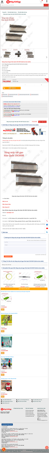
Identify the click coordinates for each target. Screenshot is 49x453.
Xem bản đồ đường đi (7, 112)
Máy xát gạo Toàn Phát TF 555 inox (7, 356)
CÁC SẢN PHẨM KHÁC (6, 399)
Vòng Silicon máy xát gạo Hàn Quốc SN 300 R (9, 285)
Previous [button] (2, 277)
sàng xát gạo (5, 94)
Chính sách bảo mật (29, 411)
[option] (9, 279)
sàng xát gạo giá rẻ (34, 94)
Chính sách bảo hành (29, 413)
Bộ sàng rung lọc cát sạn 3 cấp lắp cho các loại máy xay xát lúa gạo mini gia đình (40, 285)
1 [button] (2, 288)
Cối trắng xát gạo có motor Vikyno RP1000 (8, 378)
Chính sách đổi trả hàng (30, 414)
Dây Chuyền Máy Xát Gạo (7, 401)
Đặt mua (12, 88)
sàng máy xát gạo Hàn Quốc (24, 94)
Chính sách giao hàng (30, 410)
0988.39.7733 (10, 104)
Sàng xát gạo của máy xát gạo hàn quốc (11, 140)
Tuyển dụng (15, 451)
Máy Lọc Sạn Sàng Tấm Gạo (23, 399)
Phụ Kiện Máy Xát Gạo (37, 399)
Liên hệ (19, 451)
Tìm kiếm (46, 5)
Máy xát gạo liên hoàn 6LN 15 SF (7, 335)
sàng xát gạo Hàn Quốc (13, 94)
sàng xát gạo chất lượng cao (8, 96)
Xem (3, 309)
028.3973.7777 (17, 104)
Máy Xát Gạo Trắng (37, 401)
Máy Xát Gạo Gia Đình (22, 401)
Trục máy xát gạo (24, 284)
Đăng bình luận (8, 256)
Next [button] (46, 277)
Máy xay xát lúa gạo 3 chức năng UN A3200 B (9, 313)
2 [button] (4, 288)
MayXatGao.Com (14, 431)
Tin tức (11, 451)
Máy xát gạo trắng (6, 204)
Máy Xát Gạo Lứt (5, 403)
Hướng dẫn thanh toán (30, 416)
